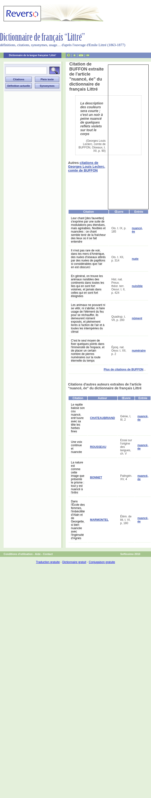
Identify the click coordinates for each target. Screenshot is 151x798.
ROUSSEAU (98, 447)
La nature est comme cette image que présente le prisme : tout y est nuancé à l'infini (77, 477)
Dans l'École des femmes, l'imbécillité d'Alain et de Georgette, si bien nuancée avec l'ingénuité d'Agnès (78, 520)
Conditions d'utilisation (18, 554)
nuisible (137, 286)
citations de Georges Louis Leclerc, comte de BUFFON (86, 166)
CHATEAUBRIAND (102, 418)
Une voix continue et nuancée (76, 447)
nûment (137, 318)
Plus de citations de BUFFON (123, 369)
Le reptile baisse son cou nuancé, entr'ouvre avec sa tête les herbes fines (78, 418)
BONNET (96, 477)
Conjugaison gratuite (102, 562)
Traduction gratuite (48, 562)
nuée (135, 259)
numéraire (139, 350)
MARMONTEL (99, 519)
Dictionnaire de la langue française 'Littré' (32, 55)
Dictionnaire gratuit (74, 562)
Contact (48, 554)
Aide (38, 554)
